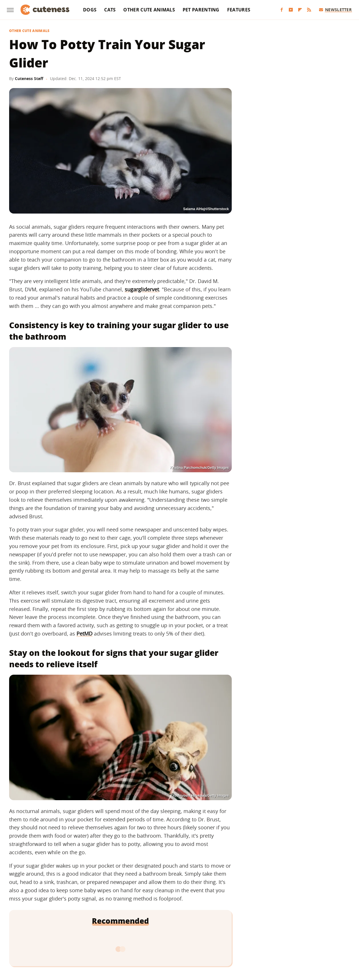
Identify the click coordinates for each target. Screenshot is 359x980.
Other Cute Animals (149, 10)
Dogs (89, 10)
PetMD (84, 633)
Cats (110, 10)
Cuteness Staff (29, 78)
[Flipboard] (300, 10)
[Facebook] (281, 10)
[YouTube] (291, 10)
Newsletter (335, 9)
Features (238, 10)
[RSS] (309, 10)
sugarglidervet (142, 289)
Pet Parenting (201, 10)
